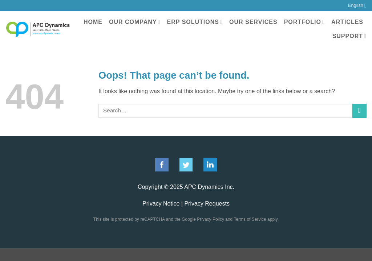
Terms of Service (250, 219)
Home (93, 22)
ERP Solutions (195, 21)
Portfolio (304, 21)
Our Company (135, 21)
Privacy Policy (210, 219)
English (357, 5)
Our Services (253, 22)
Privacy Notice (160, 203)
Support (349, 36)
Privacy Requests (207, 203)
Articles (347, 22)
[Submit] (359, 111)
